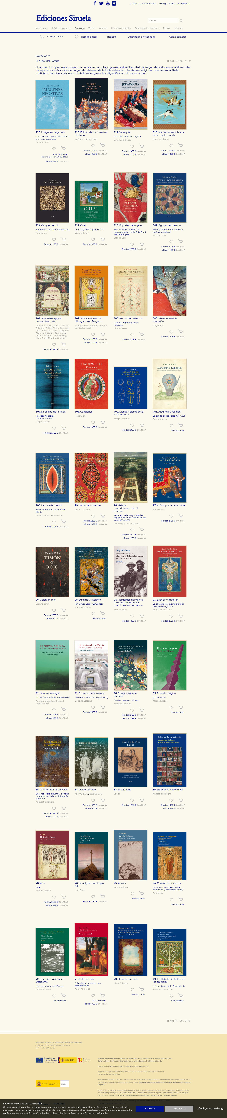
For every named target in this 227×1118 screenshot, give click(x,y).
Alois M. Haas (120, 328)
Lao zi (117, 794)
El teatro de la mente (89, 693)
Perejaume (41, 233)
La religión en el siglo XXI (89, 884)
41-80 (179, 61)
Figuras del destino (167, 225)
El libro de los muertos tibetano (91, 133)
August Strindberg (45, 802)
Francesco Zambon (163, 989)
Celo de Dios (84, 979)
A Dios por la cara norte (169, 505)
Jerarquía (122, 132)
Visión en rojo (46, 600)
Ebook (166, 28)
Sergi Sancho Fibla (162, 610)
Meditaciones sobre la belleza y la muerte (168, 133)
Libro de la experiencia (168, 790)
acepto (150, 1109)
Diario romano (85, 790)
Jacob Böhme (121, 887)
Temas (91, 28)
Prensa (135, 3)
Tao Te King (122, 790)
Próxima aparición (61, 28)
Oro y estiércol (47, 225)
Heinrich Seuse (43, 891)
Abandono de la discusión (165, 320)
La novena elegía (48, 693)
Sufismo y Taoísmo (88, 600)
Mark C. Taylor (121, 983)
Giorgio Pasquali (44, 326)
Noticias (178, 28)
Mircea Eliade (160, 701)
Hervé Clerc (159, 510)
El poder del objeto (128, 225)
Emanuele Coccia (123, 140)
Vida (40, 883)
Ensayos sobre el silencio (125, 694)
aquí (5, 1113)
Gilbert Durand (43, 989)
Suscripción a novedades (141, 37)
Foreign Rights (167, 3)
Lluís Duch (80, 890)
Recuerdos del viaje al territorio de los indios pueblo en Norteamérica (128, 603)
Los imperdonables (88, 505)
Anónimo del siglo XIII (86, 139)
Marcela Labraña (122, 704)
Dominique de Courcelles (127, 523)
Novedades (41, 28)
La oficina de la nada (51, 412)
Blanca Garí (120, 238)
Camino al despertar (167, 883)
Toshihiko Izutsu (83, 607)
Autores (103, 28)
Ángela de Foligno (162, 794)
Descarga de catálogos (147, 28)
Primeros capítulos (121, 28)
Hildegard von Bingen (86, 326)
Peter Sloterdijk (82, 989)
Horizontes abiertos (128, 318)
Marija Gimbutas (122, 419)
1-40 (170, 61)
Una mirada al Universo (51, 790)
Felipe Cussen (43, 422)
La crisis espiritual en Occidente (50, 980)
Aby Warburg (120, 610)
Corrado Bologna (83, 701)
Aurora (120, 883)
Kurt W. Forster (61, 326)
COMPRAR (63, 161)
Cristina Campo (82, 510)
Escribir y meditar (165, 600)
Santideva (158, 893)
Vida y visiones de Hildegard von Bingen (88, 320)
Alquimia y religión (167, 412)
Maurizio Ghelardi (57, 338)
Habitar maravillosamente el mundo (126, 508)
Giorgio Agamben (56, 333)
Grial (80, 225)
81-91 (188, 61)
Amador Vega (43, 701)
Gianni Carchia (60, 328)
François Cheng (161, 139)
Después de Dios (125, 979)
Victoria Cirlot (42, 142)
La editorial (184, 3)
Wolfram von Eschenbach (91, 327)
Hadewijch (80, 416)
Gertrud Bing (59, 336)
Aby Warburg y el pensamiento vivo (49, 320)
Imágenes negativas (50, 132)
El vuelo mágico (164, 693)
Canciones (83, 412)
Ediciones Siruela (63, 17)
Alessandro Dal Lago (46, 331)
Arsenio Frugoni (43, 336)
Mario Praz (41, 338)
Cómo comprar (177, 37)
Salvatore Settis (43, 328)
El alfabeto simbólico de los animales (169, 980)
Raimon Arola (160, 419)
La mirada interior (49, 505)
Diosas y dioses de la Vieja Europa (128, 413)
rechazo (179, 1109)
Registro (111, 37)
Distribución (148, 3)
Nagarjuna (158, 325)
